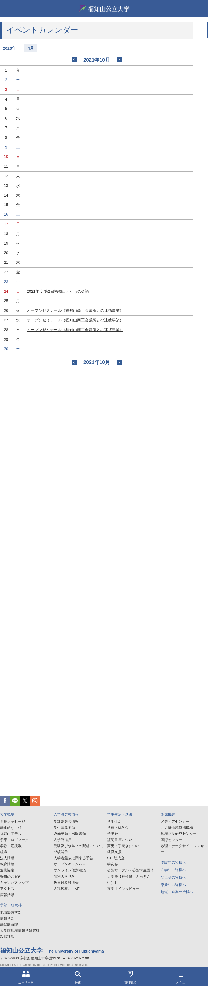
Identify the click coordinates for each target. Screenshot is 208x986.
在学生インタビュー (123, 889)
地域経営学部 (11, 912)
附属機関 (168, 814)
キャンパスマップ (14, 882)
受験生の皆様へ (173, 862)
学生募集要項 (64, 828)
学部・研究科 (11, 905)
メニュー (182, 978)
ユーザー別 (25, 977)
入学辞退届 (63, 840)
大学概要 (7, 814)
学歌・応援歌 (11, 846)
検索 (77, 977)
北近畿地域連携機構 (177, 828)
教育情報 (7, 864)
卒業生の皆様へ (173, 885)
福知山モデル (11, 834)
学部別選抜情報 (66, 821)
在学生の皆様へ (173, 870)
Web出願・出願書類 (70, 834)
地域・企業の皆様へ (177, 892)
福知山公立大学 (104, 8)
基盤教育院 (9, 924)
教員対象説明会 (66, 882)
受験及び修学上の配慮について (79, 846)
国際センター (171, 840)
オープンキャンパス (70, 864)
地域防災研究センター (179, 834)
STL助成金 (116, 858)
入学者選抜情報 (66, 814)
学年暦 (112, 834)
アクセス (7, 889)
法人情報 (7, 858)
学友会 (112, 864)
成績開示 (61, 852)
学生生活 (114, 821)
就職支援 (114, 852)
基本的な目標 (11, 828)
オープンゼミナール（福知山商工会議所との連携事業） (75, 310)
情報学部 (7, 918)
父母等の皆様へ (173, 877)
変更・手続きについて (125, 846)
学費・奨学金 (118, 828)
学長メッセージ (12, 821)
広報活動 (7, 895)
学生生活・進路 (119, 814)
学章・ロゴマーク (14, 840)
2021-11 (119, 59)
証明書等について (121, 840)
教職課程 (7, 937)
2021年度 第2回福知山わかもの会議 (58, 291)
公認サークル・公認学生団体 (130, 870)
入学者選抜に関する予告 (73, 858)
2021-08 (74, 59)
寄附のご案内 (11, 876)
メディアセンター (175, 821)
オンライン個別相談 (70, 870)
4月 (31, 48)
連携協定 (7, 870)
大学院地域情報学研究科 (20, 931)
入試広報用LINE (67, 889)
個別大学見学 (64, 876)
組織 (3, 852)
